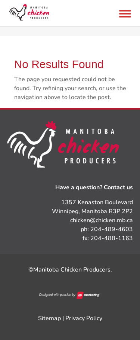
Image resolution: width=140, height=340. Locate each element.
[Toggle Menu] (125, 13)
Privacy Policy (83, 318)
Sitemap (49, 318)
